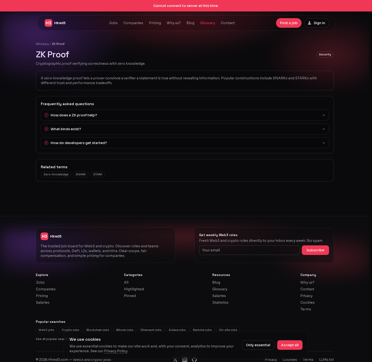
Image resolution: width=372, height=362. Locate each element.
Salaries (42, 302)
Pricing (155, 23)
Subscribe (315, 250)
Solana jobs (177, 330)
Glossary (207, 23)
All (126, 282)
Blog (190, 23)
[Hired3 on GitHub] (194, 359)
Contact (228, 23)
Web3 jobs (46, 330)
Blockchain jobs (97, 330)
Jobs (113, 23)
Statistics (220, 302)
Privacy (306, 296)
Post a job (289, 23)
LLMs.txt (326, 359)
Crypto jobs (70, 330)
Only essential (258, 345)
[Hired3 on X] (175, 359)
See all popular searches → (55, 339)
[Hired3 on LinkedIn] (184, 359)
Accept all (290, 345)
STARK (97, 174)
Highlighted (134, 289)
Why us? (174, 23)
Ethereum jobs (151, 330)
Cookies (307, 302)
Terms (305, 309)
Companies (133, 23)
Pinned (130, 296)
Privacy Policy (115, 351)
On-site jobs (228, 330)
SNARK (81, 174)
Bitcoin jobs (124, 330)
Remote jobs (202, 330)
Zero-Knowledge (56, 174)
